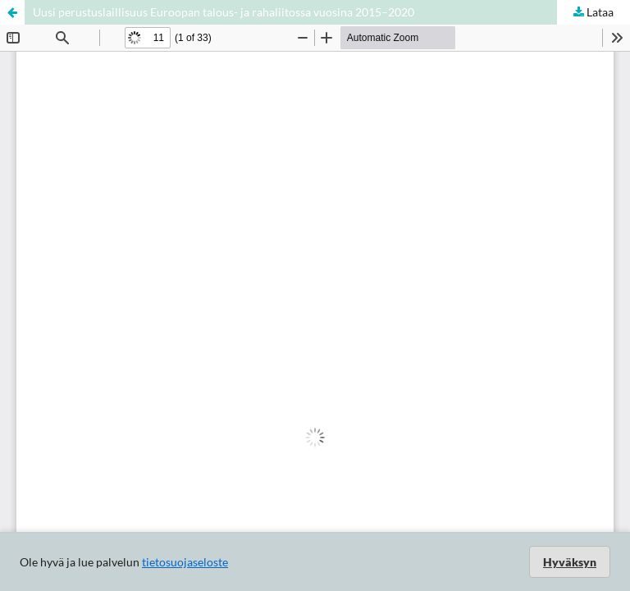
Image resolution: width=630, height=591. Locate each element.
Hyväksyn (569, 562)
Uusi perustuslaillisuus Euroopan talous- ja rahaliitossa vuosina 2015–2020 (223, 12)
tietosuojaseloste (185, 562)
